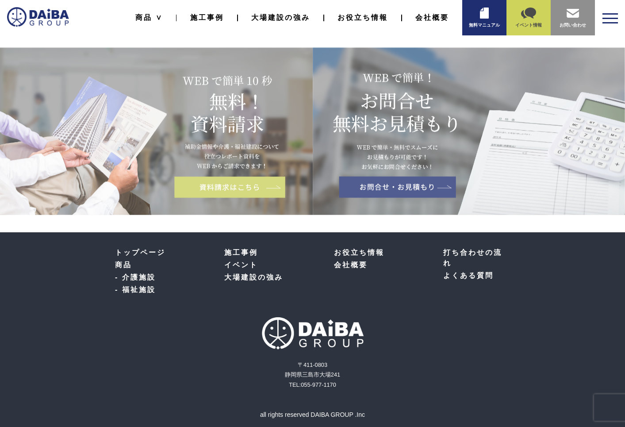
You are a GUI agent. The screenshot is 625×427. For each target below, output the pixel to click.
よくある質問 (468, 275)
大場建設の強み (280, 17)
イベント (241, 265)
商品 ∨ (148, 17)
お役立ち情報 (362, 17)
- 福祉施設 (135, 289)
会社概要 (432, 17)
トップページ (140, 252)
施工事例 (207, 17)
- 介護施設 (135, 277)
